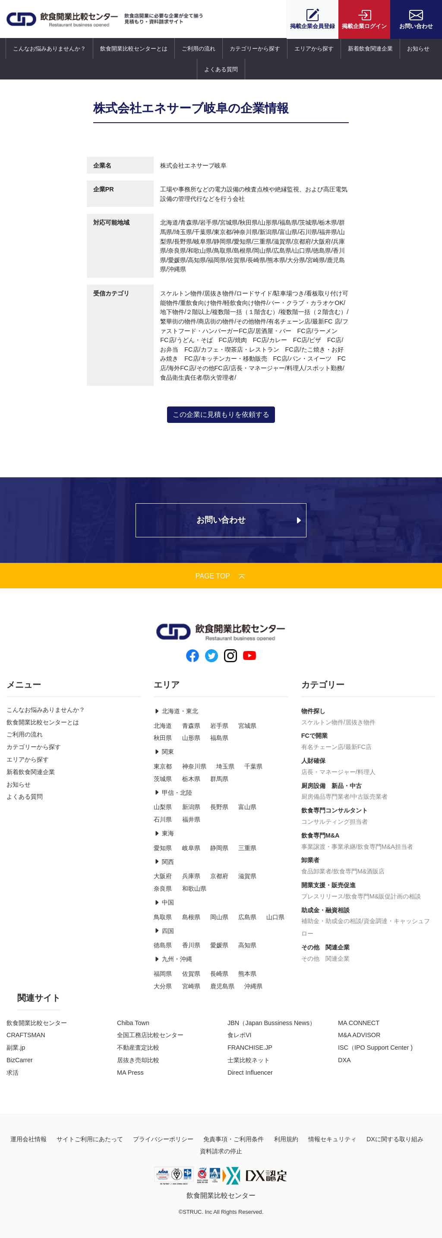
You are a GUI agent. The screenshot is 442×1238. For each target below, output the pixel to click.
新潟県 (191, 806)
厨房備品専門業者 (325, 796)
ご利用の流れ (198, 48)
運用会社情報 (28, 1139)
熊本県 (247, 973)
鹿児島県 (222, 986)
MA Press (130, 1072)
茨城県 (163, 778)
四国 (164, 930)
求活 (12, 1072)
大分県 (163, 986)
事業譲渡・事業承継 (328, 846)
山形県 (191, 737)
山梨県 (163, 806)
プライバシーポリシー (163, 1139)
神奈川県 (194, 766)
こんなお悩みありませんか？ (49, 48)
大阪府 (163, 876)
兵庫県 (191, 876)
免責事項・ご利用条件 (233, 1139)
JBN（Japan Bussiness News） (271, 1022)
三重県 (247, 847)
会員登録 (312, 18)
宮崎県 (191, 986)
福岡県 (163, 973)
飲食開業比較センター (36, 1022)
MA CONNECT (358, 1022)
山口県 (275, 917)
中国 (164, 902)
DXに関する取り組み (394, 1139)
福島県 (219, 737)
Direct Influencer (250, 1072)
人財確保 (313, 760)
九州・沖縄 (173, 958)
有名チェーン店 (322, 746)
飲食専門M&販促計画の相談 (383, 896)
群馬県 (219, 778)
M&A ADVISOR (359, 1035)
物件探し (313, 711)
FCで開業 (314, 735)
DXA (344, 1060)
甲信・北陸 (173, 792)
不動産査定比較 (138, 1047)
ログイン (364, 18)
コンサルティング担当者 (334, 821)
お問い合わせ (416, 18)
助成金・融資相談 (325, 910)
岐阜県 (191, 847)
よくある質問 (221, 69)
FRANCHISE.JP (249, 1047)
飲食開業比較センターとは (133, 48)
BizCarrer (19, 1060)
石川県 (163, 819)
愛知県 (163, 847)
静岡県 (219, 847)
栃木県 (191, 778)
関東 (164, 751)
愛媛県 (219, 945)
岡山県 (219, 917)
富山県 (247, 806)
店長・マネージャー (328, 771)
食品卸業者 (316, 871)
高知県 (247, 945)
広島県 (247, 917)
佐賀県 (191, 973)
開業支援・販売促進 (328, 885)
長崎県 (219, 973)
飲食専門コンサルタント (334, 810)
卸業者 (310, 860)
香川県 (191, 945)
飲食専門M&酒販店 (359, 871)
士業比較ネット (248, 1060)
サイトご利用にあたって (90, 1139)
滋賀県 (247, 876)
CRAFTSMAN (25, 1035)
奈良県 (163, 888)
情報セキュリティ (332, 1139)
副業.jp (15, 1047)
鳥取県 (163, 917)
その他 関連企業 (325, 947)
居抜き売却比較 (138, 1060)
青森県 (191, 725)
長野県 (219, 806)
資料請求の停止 (221, 1151)
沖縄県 (253, 986)
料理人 (366, 771)
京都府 (219, 876)
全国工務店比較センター (150, 1035)
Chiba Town (133, 1022)
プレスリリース (322, 896)
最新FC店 (358, 746)
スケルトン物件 (322, 722)
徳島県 (163, 945)
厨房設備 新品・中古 (331, 785)
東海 (164, 833)
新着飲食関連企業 (370, 48)
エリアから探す (314, 48)
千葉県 (253, 766)
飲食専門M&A (320, 835)
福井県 (191, 819)
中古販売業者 (369, 796)
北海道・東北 (176, 711)
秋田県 (163, 737)
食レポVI (239, 1035)
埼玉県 (225, 766)
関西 (164, 861)
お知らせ (418, 48)
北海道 (163, 725)
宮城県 (247, 725)
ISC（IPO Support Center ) (375, 1047)
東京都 (163, 766)
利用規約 (286, 1139)
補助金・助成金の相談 (331, 920)
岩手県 (219, 725)
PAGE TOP (221, 576)
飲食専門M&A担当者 (385, 846)
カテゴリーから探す (255, 48)
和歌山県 (194, 888)
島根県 (191, 917)
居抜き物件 (360, 722)
